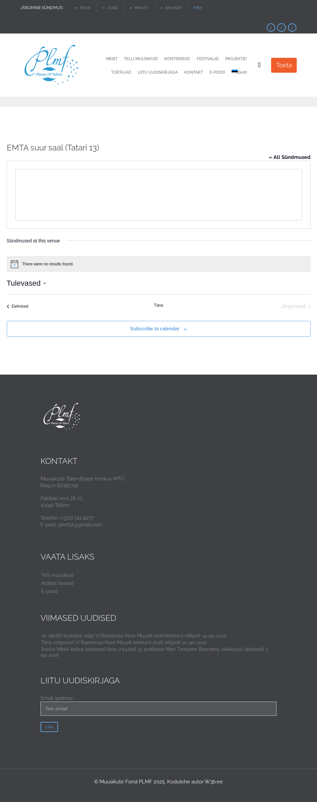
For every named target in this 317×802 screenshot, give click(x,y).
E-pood (49, 591)
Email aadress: (158, 705)
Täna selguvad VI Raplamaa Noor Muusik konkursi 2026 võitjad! (110, 642)
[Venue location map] (159, 194)
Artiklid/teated (57, 583)
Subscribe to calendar (154, 328)
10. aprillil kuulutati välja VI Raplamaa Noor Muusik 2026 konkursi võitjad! (121, 635)
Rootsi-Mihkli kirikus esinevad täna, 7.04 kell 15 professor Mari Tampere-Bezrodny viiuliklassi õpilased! (152, 649)
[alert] (159, 264)
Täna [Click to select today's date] (158, 305)
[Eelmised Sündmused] (17, 306)
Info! (197, 7)
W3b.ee (214, 782)
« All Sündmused (290, 157)
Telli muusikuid (57, 575)
